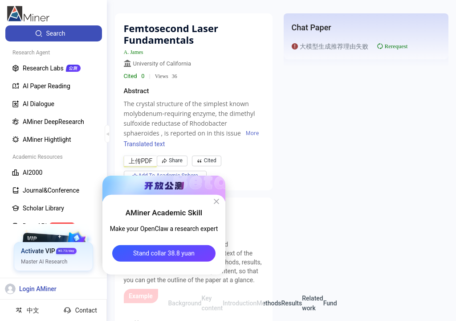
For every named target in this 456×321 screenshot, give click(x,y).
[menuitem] (53, 33)
